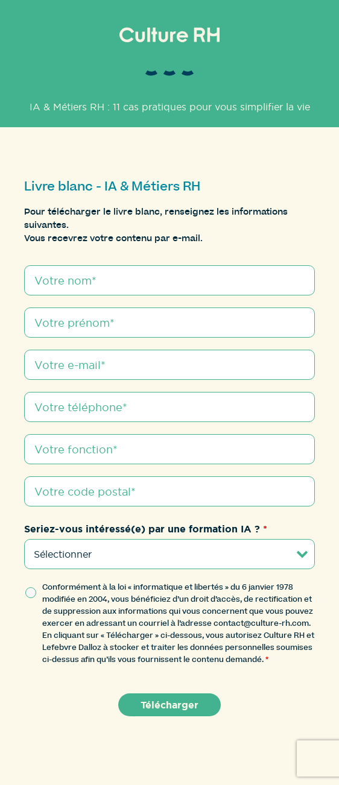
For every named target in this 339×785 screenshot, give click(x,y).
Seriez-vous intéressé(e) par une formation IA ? (145, 529)
